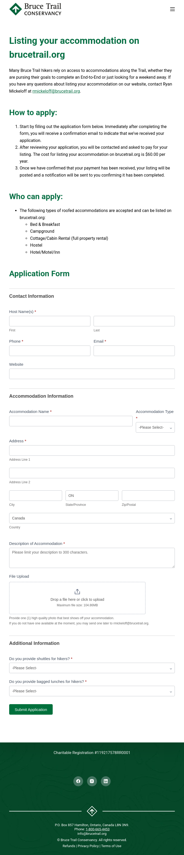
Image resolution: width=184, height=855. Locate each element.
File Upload (19, 576)
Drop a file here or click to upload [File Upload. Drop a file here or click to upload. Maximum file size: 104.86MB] (77, 599)
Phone (16, 341)
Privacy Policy (88, 846)
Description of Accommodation (37, 543)
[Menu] (172, 9)
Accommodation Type (155, 414)
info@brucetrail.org (92, 834)
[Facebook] (78, 781)
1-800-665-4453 (98, 829)
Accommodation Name (30, 411)
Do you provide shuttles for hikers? (40, 658)
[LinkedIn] (106, 781)
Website (16, 364)
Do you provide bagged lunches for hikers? (47, 681)
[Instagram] (92, 781)
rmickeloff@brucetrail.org (56, 91)
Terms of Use (111, 846)
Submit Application (31, 709)
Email (100, 341)
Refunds (69, 846)
